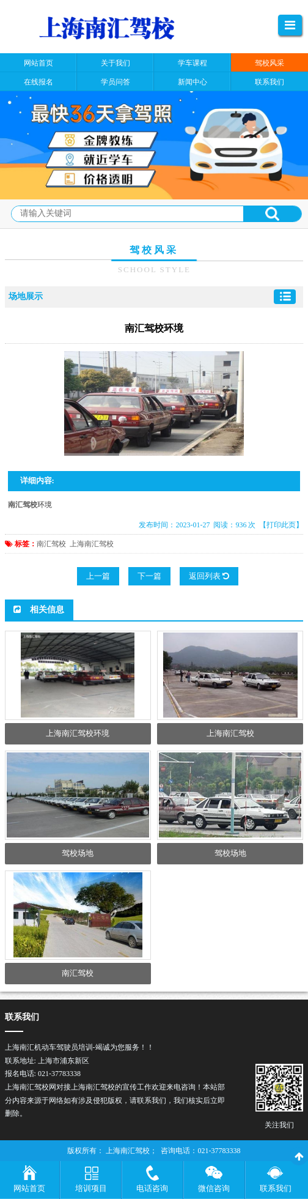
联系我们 (276, 1188)
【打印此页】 (281, 525)
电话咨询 (152, 1188)
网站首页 (29, 1188)
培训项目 (91, 1188)
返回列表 (209, 576)
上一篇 (98, 576)
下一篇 (149, 576)
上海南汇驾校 (92, 544)
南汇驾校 (51, 544)
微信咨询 (214, 1188)
